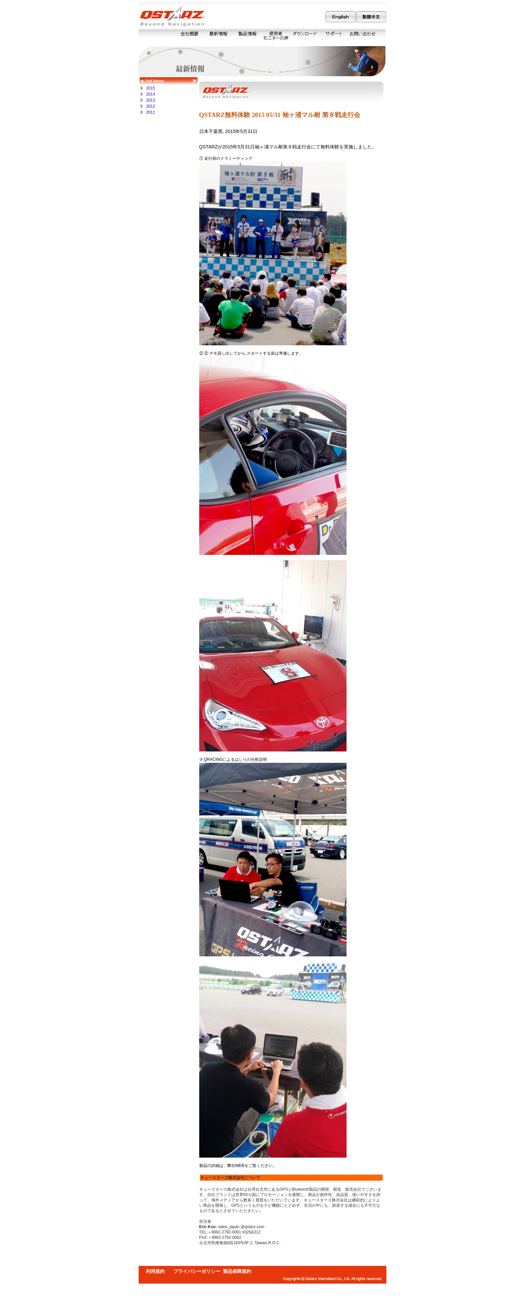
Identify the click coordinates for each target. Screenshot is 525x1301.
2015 (150, 88)
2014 (150, 94)
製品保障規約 (237, 1271)
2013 (150, 100)
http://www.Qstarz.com (297, 1165)
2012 (150, 106)
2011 (150, 112)
